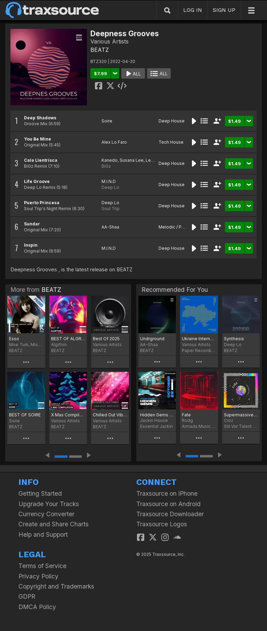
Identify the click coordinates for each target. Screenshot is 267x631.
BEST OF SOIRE (25, 414)
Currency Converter (46, 514)
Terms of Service (42, 565)
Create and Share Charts (53, 524)
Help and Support (43, 534)
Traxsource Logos (161, 524)
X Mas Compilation (68, 414)
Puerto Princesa (41, 202)
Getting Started (40, 493)
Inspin (31, 245)
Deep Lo (110, 187)
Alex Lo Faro (114, 142)
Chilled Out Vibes (110, 414)
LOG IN (192, 10)
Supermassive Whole (241, 414)
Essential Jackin (156, 426)
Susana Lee (132, 160)
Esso (14, 338)
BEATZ (99, 49)
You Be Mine (37, 139)
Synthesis (234, 338)
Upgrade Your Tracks (48, 504)
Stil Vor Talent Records (241, 426)
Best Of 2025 (106, 338)
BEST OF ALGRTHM (68, 338)
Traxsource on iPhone (166, 493)
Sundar (32, 223)
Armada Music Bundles (199, 426)
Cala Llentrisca (40, 160)
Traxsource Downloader (170, 514)
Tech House (171, 142)
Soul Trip (111, 208)
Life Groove (37, 181)
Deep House (172, 120)
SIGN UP (224, 10)
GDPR (26, 596)
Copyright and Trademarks (56, 586)
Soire (107, 120)
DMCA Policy (37, 606)
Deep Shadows (40, 117)
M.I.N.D (109, 181)
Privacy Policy (38, 576)
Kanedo (110, 160)
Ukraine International (199, 338)
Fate (186, 414)
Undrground (152, 338)
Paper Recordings (199, 350)
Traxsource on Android (168, 504)
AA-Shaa (110, 227)
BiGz (106, 166)
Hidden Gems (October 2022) (157, 414)
